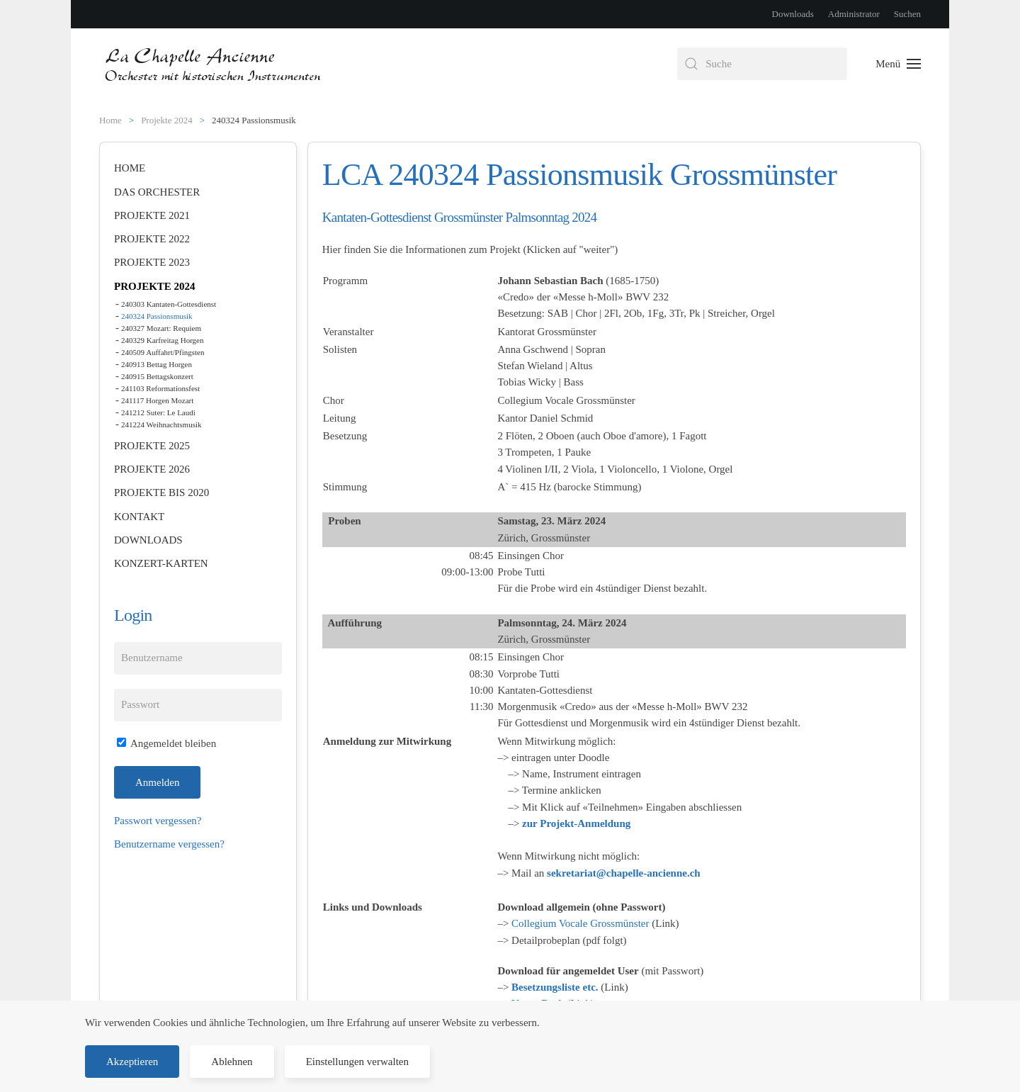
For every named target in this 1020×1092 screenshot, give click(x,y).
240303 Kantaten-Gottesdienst (168, 304)
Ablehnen (231, 1061)
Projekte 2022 (152, 238)
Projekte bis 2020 (161, 492)
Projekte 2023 (152, 262)
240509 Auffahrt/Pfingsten (162, 352)
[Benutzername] (198, 658)
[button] (898, 63)
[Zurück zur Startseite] (214, 63)
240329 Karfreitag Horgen (162, 340)
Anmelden (157, 782)
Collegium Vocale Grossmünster (580, 923)
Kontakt (139, 516)
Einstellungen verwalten (357, 1061)
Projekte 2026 (152, 469)
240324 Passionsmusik (157, 316)
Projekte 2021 (152, 215)
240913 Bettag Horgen (156, 364)
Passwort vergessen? (157, 820)
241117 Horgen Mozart (157, 400)
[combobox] (762, 63)
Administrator (854, 14)
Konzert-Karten (161, 563)
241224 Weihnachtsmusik (161, 424)
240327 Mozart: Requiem (161, 328)
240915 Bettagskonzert (157, 376)
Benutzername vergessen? (169, 844)
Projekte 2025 (152, 445)
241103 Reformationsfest (160, 388)
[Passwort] (198, 705)
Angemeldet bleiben (166, 743)
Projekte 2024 (155, 286)
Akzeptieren (132, 1061)
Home (129, 168)
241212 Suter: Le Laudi (158, 412)
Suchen (907, 14)
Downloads (793, 14)
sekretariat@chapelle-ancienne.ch (624, 873)
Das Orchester (157, 192)
